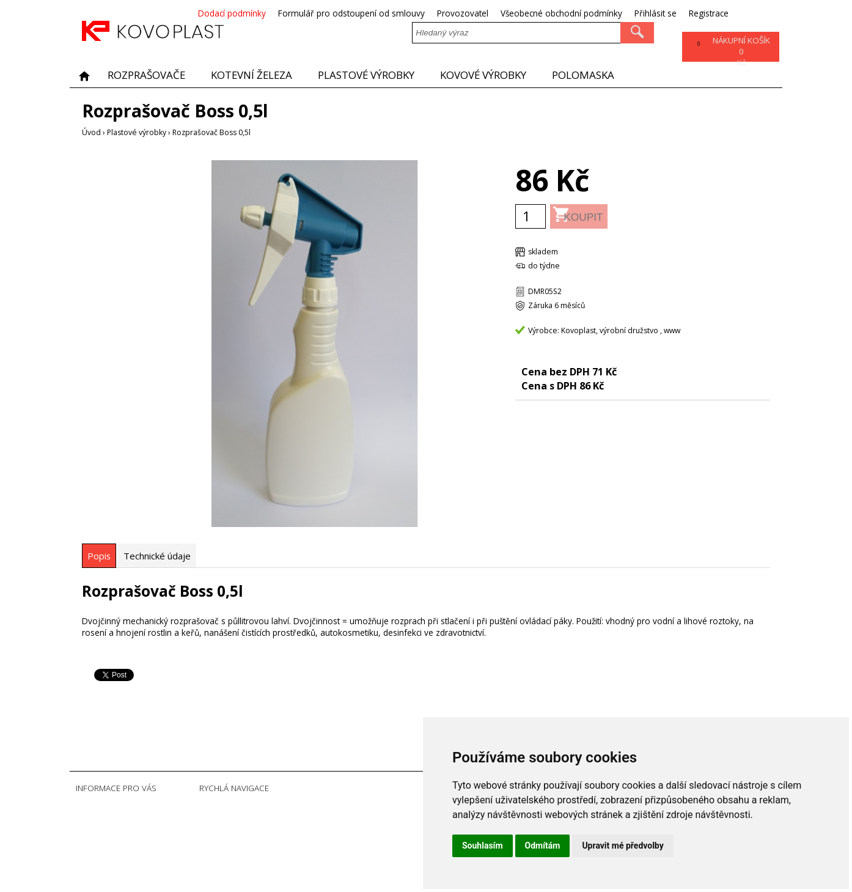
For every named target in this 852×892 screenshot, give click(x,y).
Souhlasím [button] (482, 845)
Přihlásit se (703, 13)
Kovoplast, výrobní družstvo (609, 330)
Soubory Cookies (292, 862)
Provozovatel (510, 13)
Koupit (600, 216)
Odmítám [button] (542, 845)
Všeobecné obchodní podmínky (609, 13)
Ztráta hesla (283, 849)
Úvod (91, 132)
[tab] (99, 556)
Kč (740, 52)
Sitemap (277, 874)
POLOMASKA (604, 75)
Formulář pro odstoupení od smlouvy (399, 13)
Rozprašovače (148, 75)
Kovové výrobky (500, 75)
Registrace (756, 13)
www (672, 330)
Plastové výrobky (377, 75)
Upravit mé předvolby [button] (622, 845)
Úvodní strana (286, 812)
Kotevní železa (258, 75)
